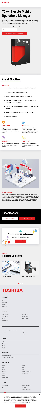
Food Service (4, 306)
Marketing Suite (5, 320)
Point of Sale (4, 328)
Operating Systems (25, 316)
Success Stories (5, 377)
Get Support (20, 241)
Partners (23, 365)
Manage (3, 343)
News (23, 367)
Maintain (3, 345)
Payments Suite (25, 314)
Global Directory (25, 373)
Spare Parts (24, 387)
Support (4, 382)
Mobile (23, 328)
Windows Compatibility (26, 389)
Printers (23, 330)
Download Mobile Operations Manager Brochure (14, 33)
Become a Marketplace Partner (8, 357)
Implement (4, 341)
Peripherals (24, 332)
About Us (3, 365)
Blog (3, 367)
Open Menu (38, 2)
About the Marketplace (6, 355)
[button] (18, 283)
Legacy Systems (25, 318)
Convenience (4, 302)
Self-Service (4, 332)
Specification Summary (9, 218)
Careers (3, 373)
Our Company (5, 362)
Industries (5, 297)
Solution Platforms (5, 314)
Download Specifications (27, 218)
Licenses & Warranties (26, 385)
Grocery (3, 300)
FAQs (3, 387)
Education (4, 371)
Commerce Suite (5, 316)
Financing (4, 347)
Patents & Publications (26, 371)
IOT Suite (4, 318)
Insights (3, 369)
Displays (23, 334)
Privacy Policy (28, 402)
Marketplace (5, 352)
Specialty (4, 304)
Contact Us (4, 375)
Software (4, 311)
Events (23, 369)
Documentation (5, 385)
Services (4, 338)
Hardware (4, 325)
